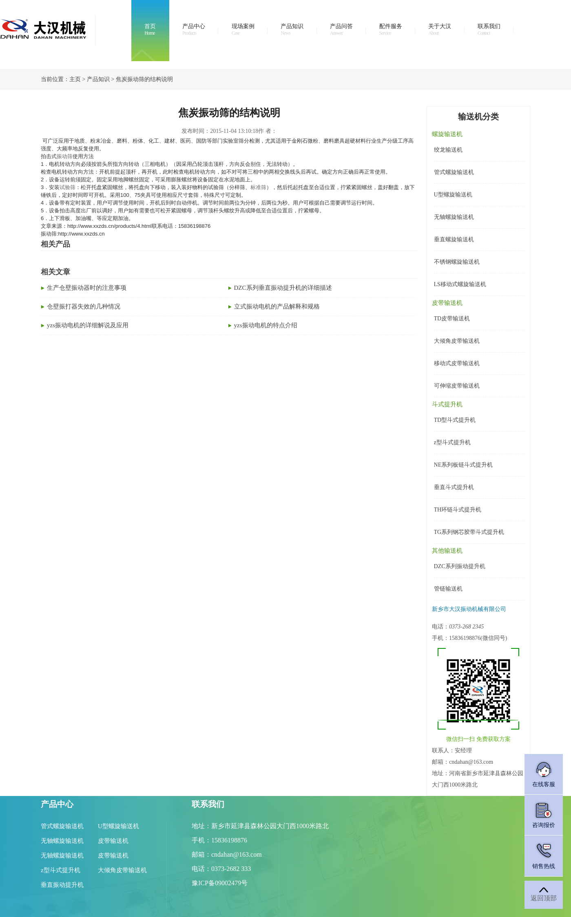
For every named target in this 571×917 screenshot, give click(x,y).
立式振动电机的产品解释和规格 (277, 306)
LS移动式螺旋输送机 (460, 284)
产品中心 (193, 29)
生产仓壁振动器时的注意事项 (86, 287)
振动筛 (65, 156)
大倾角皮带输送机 (457, 341)
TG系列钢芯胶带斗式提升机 (469, 532)
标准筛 (258, 187)
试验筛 (67, 187)
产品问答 (341, 29)
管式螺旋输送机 (454, 172)
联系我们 (489, 29)
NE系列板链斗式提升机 (463, 465)
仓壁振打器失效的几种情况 (83, 306)
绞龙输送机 (448, 150)
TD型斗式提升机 (455, 420)
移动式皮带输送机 (457, 363)
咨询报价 (543, 814)
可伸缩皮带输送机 (457, 386)
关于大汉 (439, 29)
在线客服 (543, 773)
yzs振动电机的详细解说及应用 (87, 325)
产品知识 (292, 29)
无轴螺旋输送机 (454, 217)
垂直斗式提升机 (454, 487)
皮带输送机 (113, 841)
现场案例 (243, 29)
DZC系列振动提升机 (459, 566)
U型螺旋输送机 (453, 195)
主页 (75, 79)
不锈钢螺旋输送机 (457, 262)
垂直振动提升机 (62, 885)
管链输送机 (448, 589)
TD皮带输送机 (452, 318)
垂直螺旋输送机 (454, 239)
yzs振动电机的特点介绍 (265, 325)
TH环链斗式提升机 (458, 510)
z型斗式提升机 (452, 442)
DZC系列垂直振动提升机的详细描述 (283, 287)
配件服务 (390, 29)
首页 (150, 29)
